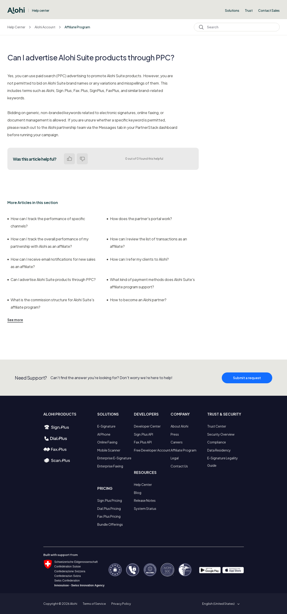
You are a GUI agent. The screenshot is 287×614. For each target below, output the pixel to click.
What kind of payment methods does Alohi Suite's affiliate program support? (151, 283)
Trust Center (216, 426)
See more (15, 320)
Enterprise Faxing (110, 466)
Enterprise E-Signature (114, 458)
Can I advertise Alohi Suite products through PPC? (51, 279)
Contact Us (179, 466)
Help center (40, 10)
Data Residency (219, 450)
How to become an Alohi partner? (136, 299)
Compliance (216, 442)
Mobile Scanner (108, 450)
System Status (145, 508)
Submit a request (247, 382)
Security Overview (220, 434)
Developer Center (147, 426)
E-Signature (106, 426)
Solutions (232, 10)
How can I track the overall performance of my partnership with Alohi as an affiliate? (48, 242)
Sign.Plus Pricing (109, 500)
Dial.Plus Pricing (109, 508)
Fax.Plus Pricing (109, 516)
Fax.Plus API (143, 442)
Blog (137, 492)
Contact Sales (269, 10)
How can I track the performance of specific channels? (46, 222)
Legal (175, 458)
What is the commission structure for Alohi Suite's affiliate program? (50, 303)
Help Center (16, 27)
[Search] (237, 27)
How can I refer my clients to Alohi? (138, 259)
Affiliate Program (77, 27)
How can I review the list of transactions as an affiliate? (147, 242)
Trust (249, 10)
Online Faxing (107, 442)
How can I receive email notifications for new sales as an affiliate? (51, 263)
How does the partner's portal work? (139, 218)
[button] (220, 604)
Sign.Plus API (143, 434)
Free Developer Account (152, 450)
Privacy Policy (121, 603)
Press (175, 434)
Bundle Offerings (110, 524)
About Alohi (179, 426)
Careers (177, 442)
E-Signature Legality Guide (222, 461)
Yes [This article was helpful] (69, 158)
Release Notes (145, 500)
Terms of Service (94, 603)
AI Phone (103, 434)
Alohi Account (45, 27)
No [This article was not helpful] (82, 158)
